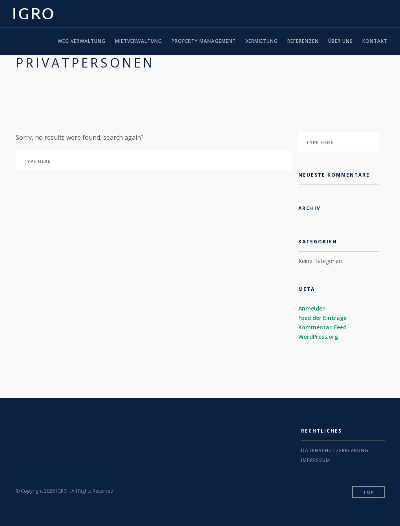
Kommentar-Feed (322, 327)
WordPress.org (318, 336)
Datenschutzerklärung (335, 450)
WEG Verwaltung (82, 41)
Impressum (315, 460)
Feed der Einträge (322, 317)
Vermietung (261, 41)
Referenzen (303, 41)
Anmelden (312, 308)
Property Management (204, 41)
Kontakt (374, 41)
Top (368, 492)
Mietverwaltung (138, 41)
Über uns (340, 41)
